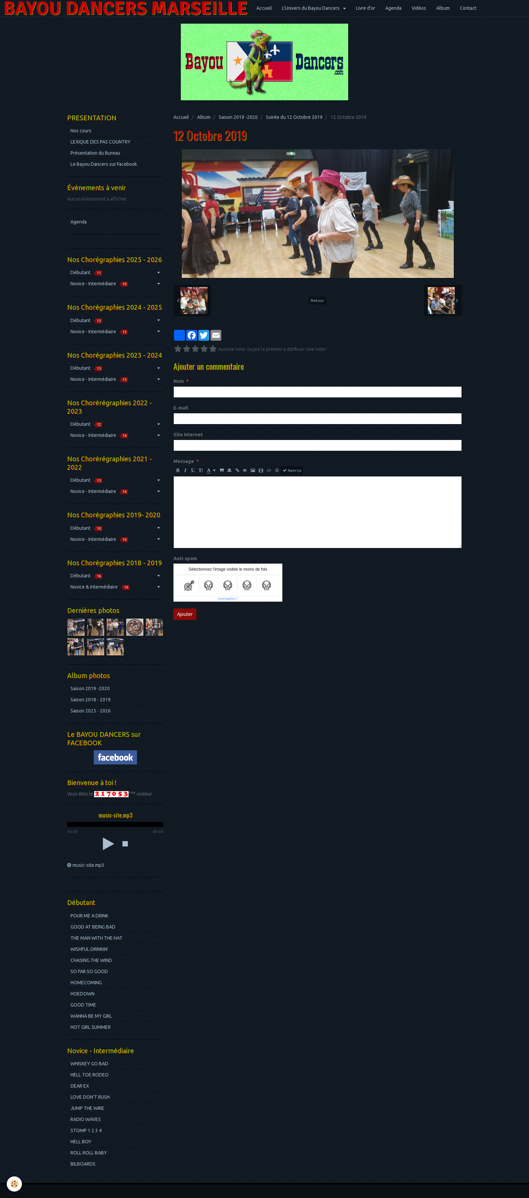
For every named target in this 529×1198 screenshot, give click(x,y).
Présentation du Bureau (95, 153)
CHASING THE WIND (91, 960)
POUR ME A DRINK (89, 915)
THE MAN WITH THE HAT (96, 938)
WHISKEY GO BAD (89, 1063)
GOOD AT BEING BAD (93, 927)
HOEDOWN (82, 993)
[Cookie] (14, 1184)
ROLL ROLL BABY (89, 1152)
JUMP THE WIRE (87, 1108)
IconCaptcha (226, 598)
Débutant (86, 273)
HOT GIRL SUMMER (91, 1027)
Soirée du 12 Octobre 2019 (294, 117)
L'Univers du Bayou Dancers (311, 8)
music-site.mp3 (88, 865)
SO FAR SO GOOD (89, 971)
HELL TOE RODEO (90, 1074)
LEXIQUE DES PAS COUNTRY (101, 142)
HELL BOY (81, 1141)
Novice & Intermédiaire (100, 587)
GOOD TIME (83, 1005)
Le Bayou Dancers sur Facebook (104, 164)
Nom (178, 381)
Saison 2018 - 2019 (91, 699)
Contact (468, 8)
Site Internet (188, 434)
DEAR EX (80, 1086)
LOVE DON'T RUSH (90, 1097)
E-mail (180, 408)
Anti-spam (185, 558)
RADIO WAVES (86, 1119)
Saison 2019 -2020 (238, 117)
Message (183, 461)
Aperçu (292, 470)
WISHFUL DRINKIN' (89, 949)
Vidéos (419, 8)
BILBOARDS (83, 1164)
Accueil (264, 8)
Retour (317, 300)
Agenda (393, 8)
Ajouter (185, 614)
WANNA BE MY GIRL (91, 1016)
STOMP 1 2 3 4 (86, 1130)
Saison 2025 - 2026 (91, 710)
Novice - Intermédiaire (99, 284)
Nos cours (81, 130)
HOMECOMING (86, 982)
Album (443, 8)
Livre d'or (365, 8)
